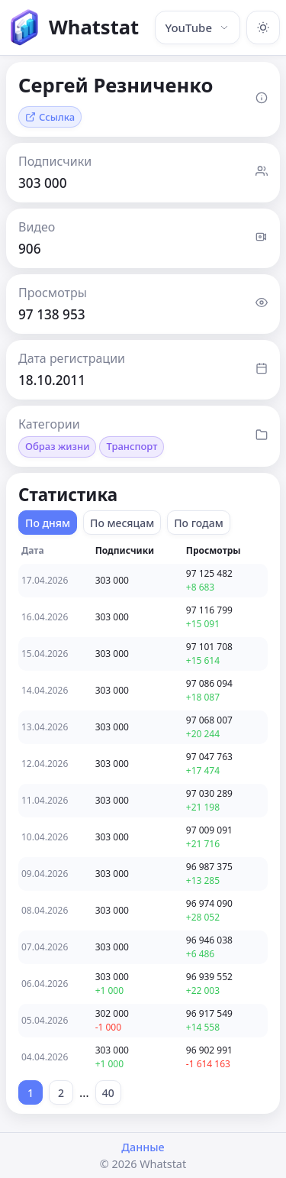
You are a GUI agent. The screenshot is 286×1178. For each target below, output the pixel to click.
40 (108, 1093)
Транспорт (131, 446)
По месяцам (122, 523)
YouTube (197, 27)
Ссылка (50, 117)
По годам (198, 523)
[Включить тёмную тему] (263, 27)
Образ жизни (57, 446)
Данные (142, 1147)
